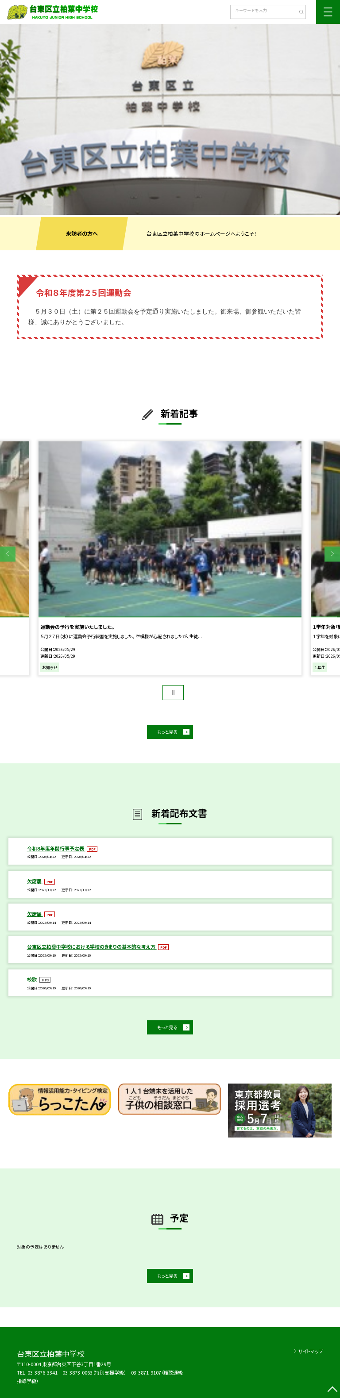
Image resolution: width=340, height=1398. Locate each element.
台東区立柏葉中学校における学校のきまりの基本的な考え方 (92, 946)
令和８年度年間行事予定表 (56, 848)
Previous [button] (7, 554)
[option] (170, 119)
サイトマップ (310, 1351)
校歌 (32, 979)
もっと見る (167, 731)
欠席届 (35, 881)
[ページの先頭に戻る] (332, 1390)
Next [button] (332, 554)
